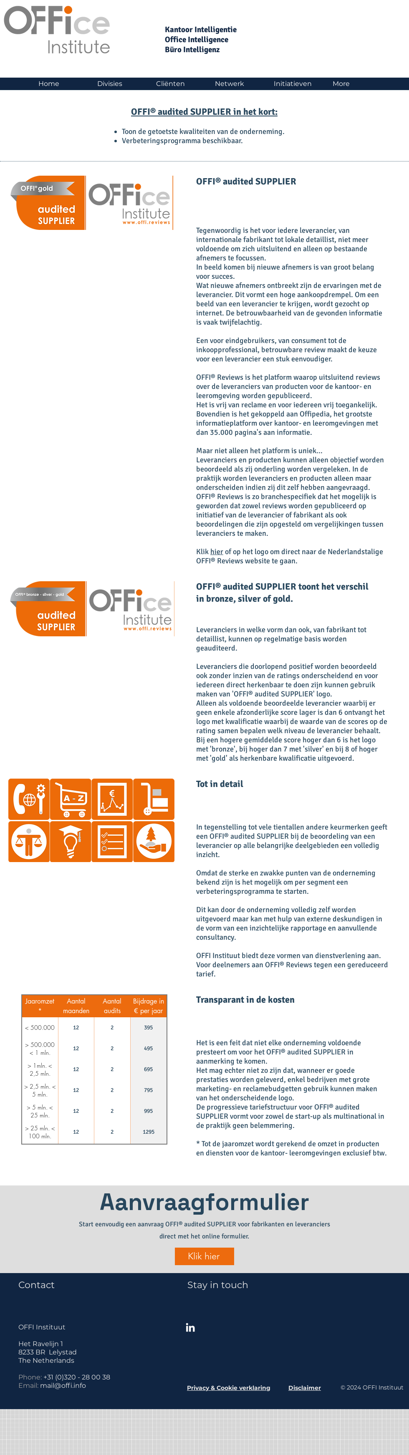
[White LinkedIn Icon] (190, 1327)
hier (216, 551)
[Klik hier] (204, 1256)
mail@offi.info (63, 1385)
